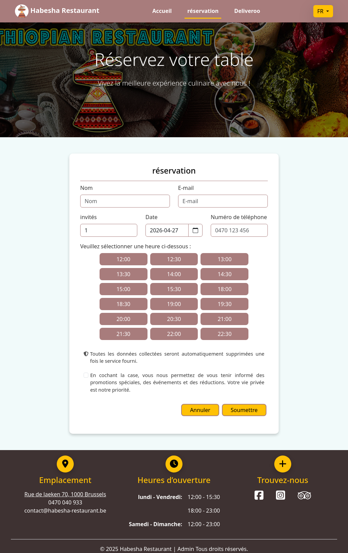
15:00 (123, 289)
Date (151, 217)
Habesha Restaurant (146, 549)
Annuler (200, 410)
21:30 (123, 334)
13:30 (123, 274)
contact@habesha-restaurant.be (65, 510)
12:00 (123, 259)
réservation (203, 11)
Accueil (162, 11)
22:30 (224, 334)
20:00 (123, 319)
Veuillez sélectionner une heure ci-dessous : (135, 246)
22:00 (174, 334)
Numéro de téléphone (239, 217)
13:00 (224, 259)
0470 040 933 (65, 502)
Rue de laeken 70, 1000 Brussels (65, 494)
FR (321, 11)
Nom (86, 188)
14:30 (224, 274)
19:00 (174, 304)
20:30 (174, 319)
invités (88, 217)
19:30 (224, 304)
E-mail (186, 188)
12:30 (174, 259)
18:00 (224, 289)
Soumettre (244, 410)
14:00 (174, 274)
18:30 (123, 304)
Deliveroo (247, 11)
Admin (185, 549)
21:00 (224, 319)
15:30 (174, 289)
